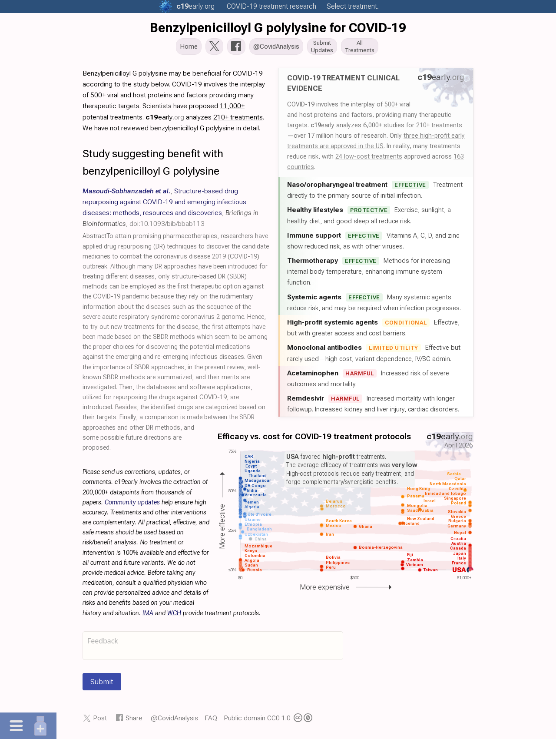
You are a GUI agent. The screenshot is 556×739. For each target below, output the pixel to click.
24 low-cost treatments (368, 159)
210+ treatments (439, 128)
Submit (101, 684)
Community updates (132, 505)
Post (100, 720)
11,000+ (232, 108)
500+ (391, 107)
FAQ (211, 720)
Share (134, 720)
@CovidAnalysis (174, 720)
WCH (174, 616)
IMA (147, 616)
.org (195, 6)
